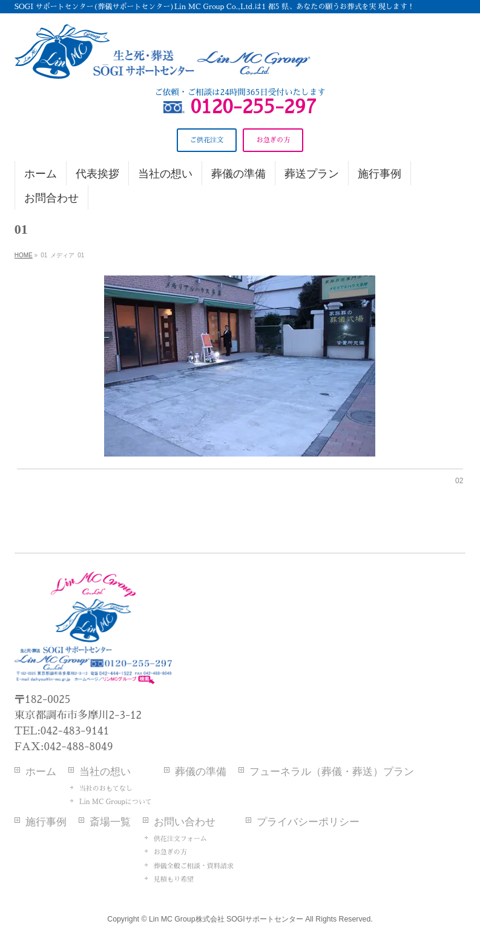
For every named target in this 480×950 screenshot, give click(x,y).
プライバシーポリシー (308, 822)
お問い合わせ (184, 822)
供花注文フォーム (180, 839)
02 (459, 481)
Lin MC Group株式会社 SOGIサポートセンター (226, 919)
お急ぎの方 (170, 852)
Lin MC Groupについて (115, 802)
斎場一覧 (110, 822)
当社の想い (105, 771)
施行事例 (46, 822)
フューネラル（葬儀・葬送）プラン (331, 771)
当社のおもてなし (106, 788)
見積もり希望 (174, 879)
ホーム (40, 771)
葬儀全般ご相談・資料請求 (194, 866)
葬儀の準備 (200, 771)
